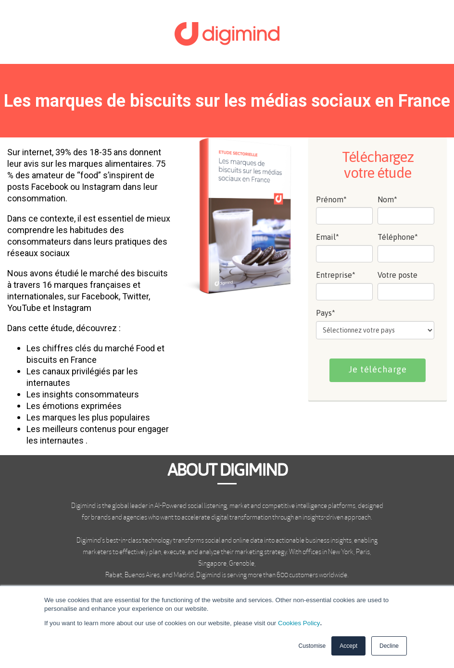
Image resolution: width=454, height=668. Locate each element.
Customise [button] (312, 646)
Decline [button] (389, 646)
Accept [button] (348, 646)
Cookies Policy (299, 623)
